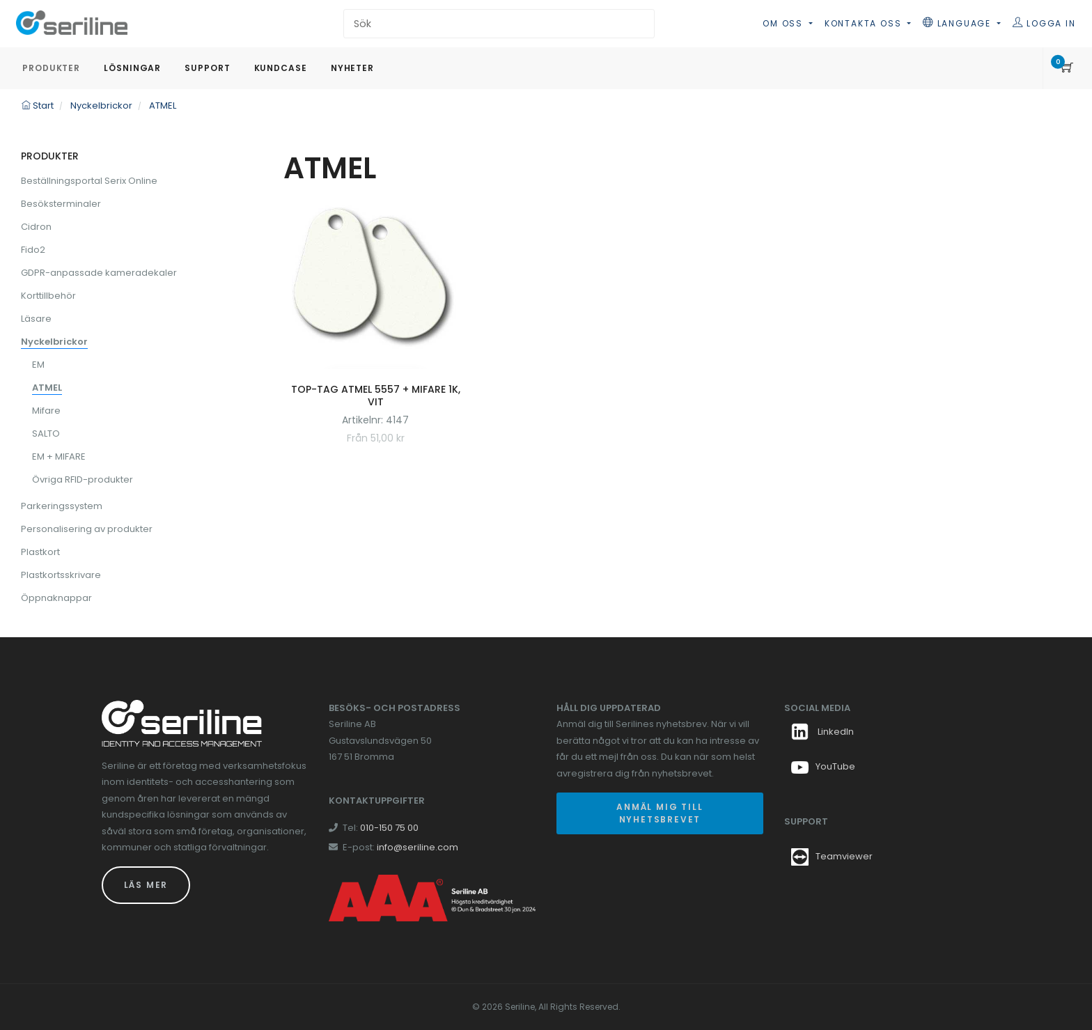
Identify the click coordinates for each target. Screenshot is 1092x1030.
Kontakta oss (865, 23)
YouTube (823, 766)
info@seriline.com (417, 847)
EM (38, 364)
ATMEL (47, 387)
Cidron (36, 226)
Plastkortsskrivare (61, 575)
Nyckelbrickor (54, 341)
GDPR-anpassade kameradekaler (99, 272)
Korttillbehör (48, 295)
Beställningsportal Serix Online (89, 180)
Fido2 (33, 249)
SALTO (46, 433)
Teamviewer (844, 856)
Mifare (46, 410)
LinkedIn (822, 731)
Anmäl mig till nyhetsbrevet (659, 813)
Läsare (36, 318)
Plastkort (40, 552)
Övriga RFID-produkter (82, 479)
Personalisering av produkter (87, 529)
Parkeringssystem (61, 506)
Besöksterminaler (61, 203)
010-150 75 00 (389, 827)
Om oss (784, 23)
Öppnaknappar (56, 597)
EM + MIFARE (59, 456)
